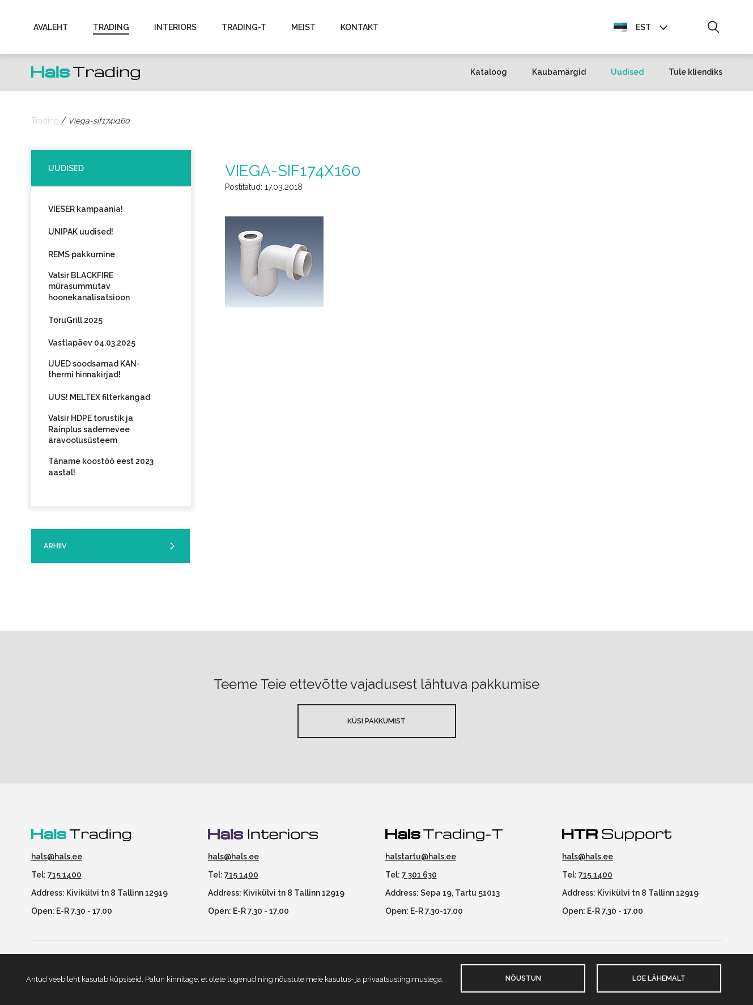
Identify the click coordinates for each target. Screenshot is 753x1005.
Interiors (175, 29)
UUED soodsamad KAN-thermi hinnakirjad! (94, 374)
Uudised (627, 77)
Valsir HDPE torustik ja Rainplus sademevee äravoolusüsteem (90, 434)
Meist (303, 29)
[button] (713, 30)
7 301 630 (419, 879)
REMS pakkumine (81, 258)
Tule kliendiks (695, 77)
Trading (111, 29)
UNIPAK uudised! (80, 236)
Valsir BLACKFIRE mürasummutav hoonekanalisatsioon (89, 290)
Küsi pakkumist (376, 726)
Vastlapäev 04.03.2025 (91, 347)
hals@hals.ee (56, 861)
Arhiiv (55, 551)
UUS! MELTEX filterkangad (99, 402)
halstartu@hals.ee (420, 861)
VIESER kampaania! (85, 213)
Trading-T (244, 29)
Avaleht (50, 29)
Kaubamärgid (559, 77)
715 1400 (65, 879)
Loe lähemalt (659, 978)
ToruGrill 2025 (75, 325)
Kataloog (488, 77)
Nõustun (523, 978)
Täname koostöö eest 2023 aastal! (101, 472)
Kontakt (359, 29)
